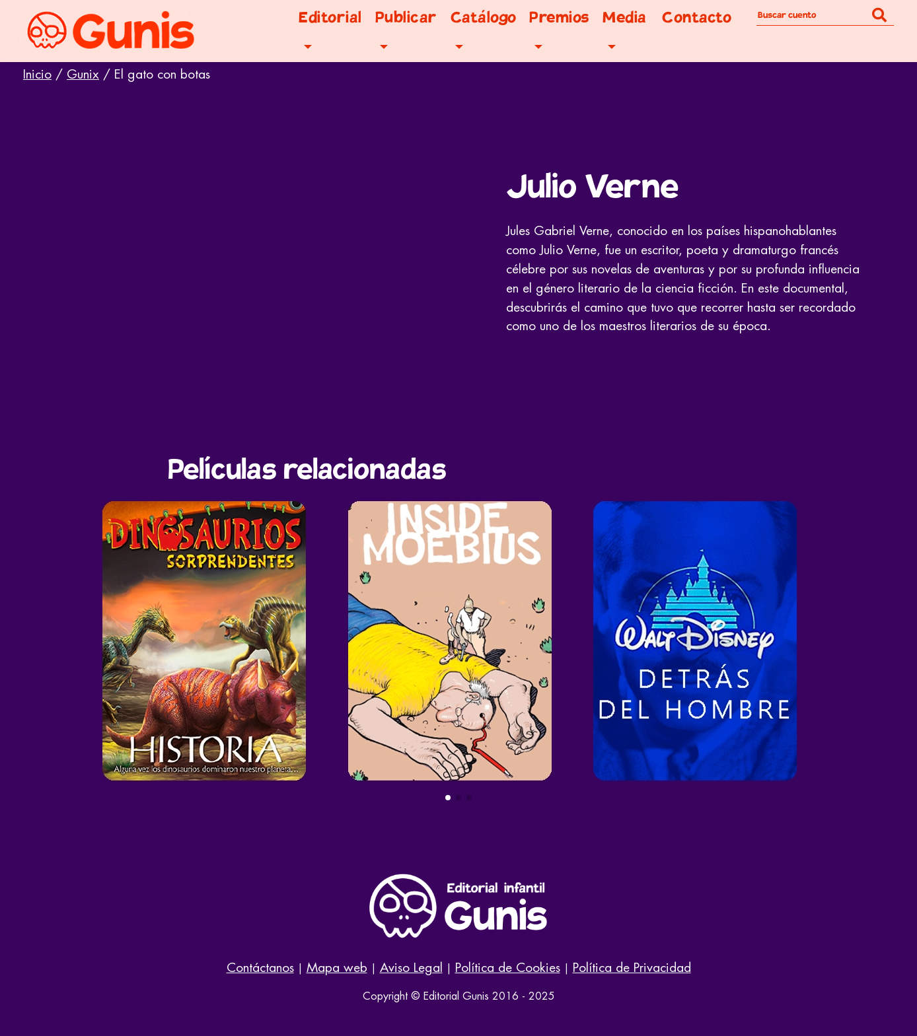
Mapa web (337, 967)
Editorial (330, 17)
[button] (448, 797)
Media (625, 17)
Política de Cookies (507, 967)
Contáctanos (260, 967)
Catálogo (484, 17)
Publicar (406, 17)
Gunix (83, 74)
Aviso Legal (411, 967)
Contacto (696, 17)
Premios (559, 17)
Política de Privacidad (632, 967)
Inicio (37, 74)
